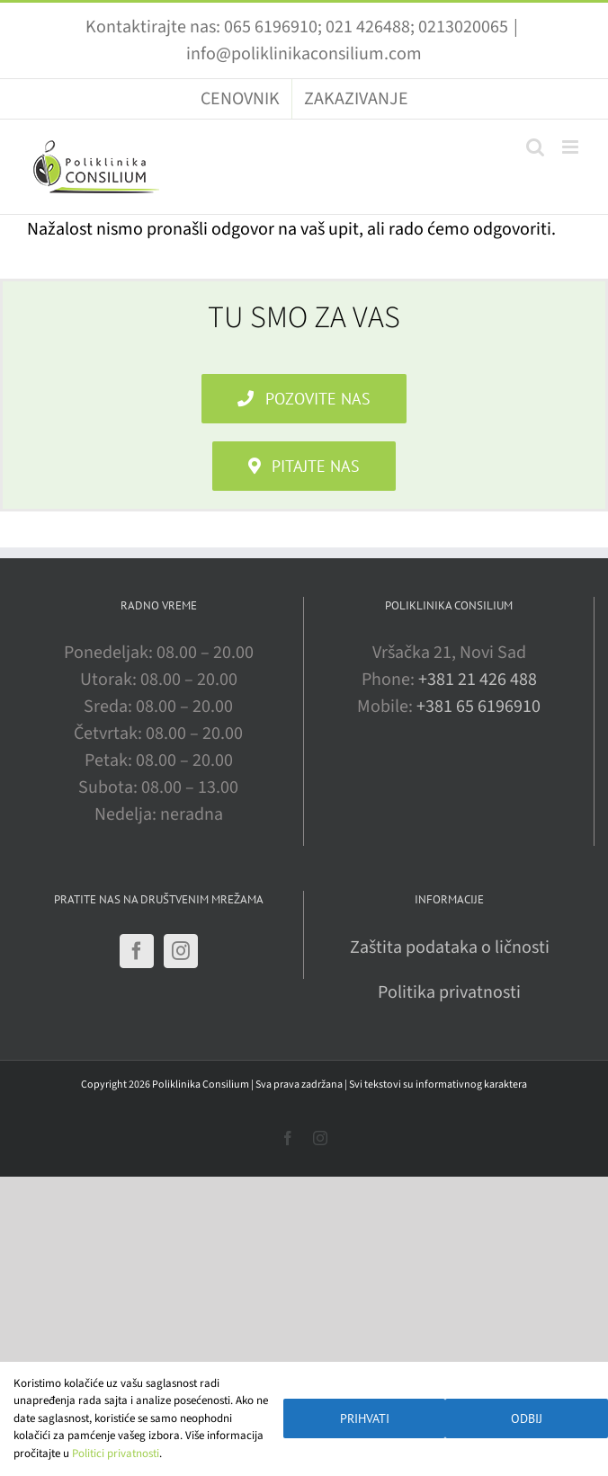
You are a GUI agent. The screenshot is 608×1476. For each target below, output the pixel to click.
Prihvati (364, 1418)
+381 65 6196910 (478, 706)
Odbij (526, 1418)
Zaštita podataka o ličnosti (450, 947)
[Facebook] (137, 951)
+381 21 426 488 (477, 679)
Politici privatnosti (115, 1453)
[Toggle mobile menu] (571, 147)
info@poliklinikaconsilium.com (304, 54)
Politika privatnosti (449, 992)
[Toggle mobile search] (535, 147)
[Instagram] (181, 951)
